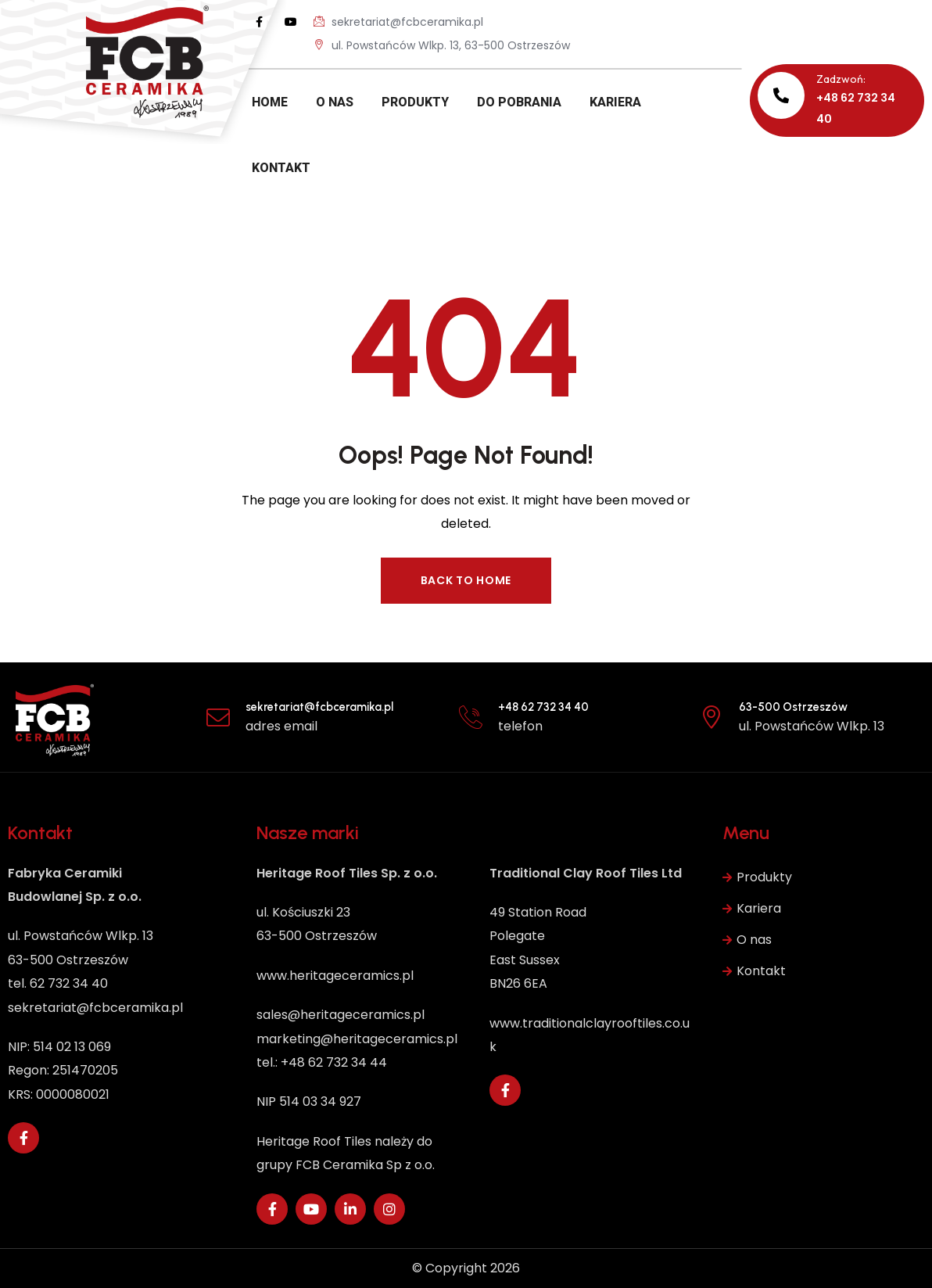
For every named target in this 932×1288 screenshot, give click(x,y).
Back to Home (466, 580)
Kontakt (754, 971)
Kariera (751, 908)
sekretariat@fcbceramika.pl (398, 21)
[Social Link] (259, 22)
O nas (747, 940)
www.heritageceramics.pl (335, 976)
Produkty (757, 877)
